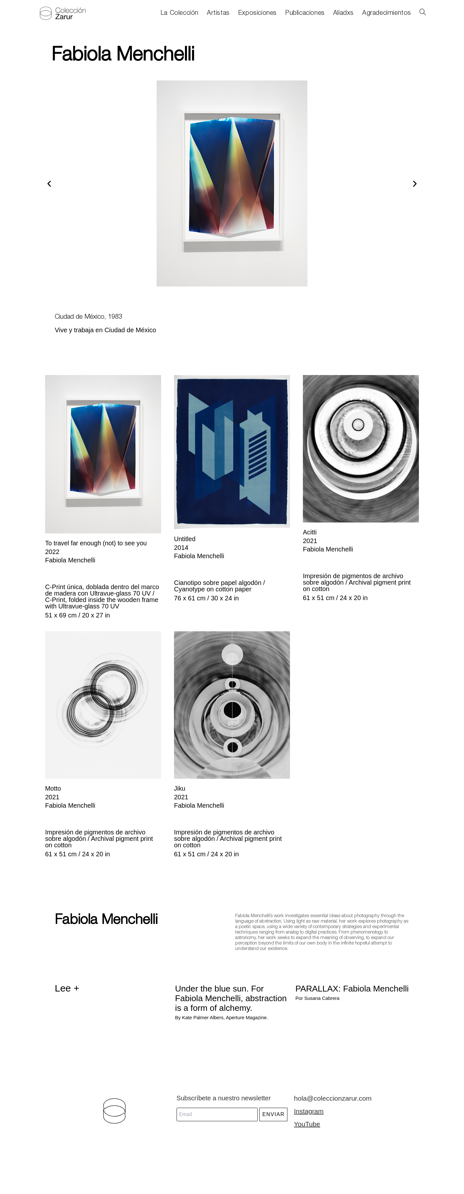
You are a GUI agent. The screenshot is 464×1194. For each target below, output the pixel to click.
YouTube (306, 1132)
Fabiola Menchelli (101, 919)
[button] (49, 184)
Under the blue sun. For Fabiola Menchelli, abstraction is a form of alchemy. (225, 1002)
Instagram (308, 1119)
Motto (53, 788)
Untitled (185, 538)
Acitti (310, 532)
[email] (217, 1123)
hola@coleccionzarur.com (331, 1107)
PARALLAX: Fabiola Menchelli (338, 992)
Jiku (180, 788)
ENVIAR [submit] (273, 1123)
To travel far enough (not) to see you (97, 543)
